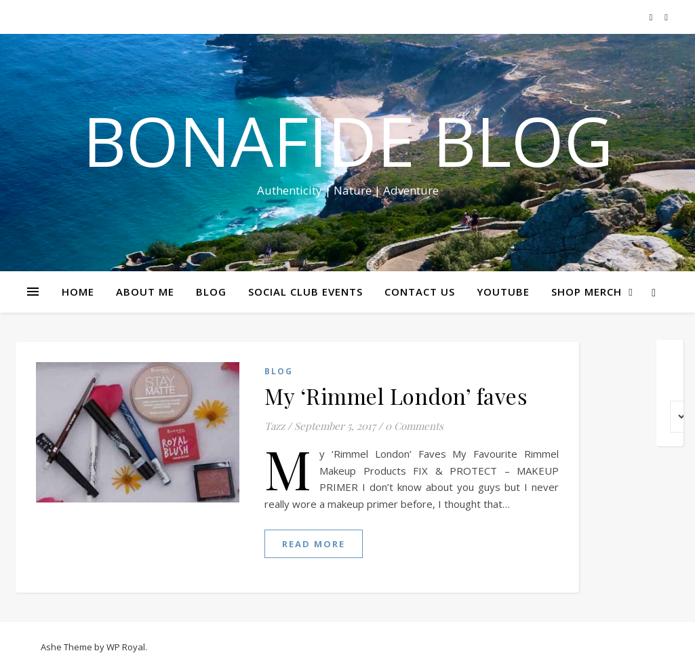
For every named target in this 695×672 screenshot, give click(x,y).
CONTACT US (419, 291)
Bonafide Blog (348, 140)
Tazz (274, 426)
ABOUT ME (145, 291)
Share (676, 256)
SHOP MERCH (586, 291)
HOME (78, 291)
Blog (278, 371)
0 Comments (414, 426)
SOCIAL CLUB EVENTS (305, 291)
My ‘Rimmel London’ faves (396, 395)
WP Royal (125, 647)
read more (313, 544)
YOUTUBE (503, 291)
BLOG (211, 291)
